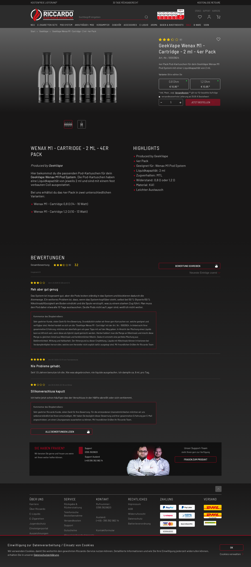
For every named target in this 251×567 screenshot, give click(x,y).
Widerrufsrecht (137, 513)
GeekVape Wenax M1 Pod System (53, 177)
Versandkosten (182, 92)
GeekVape (56, 165)
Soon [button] (206, 25)
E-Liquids (34, 513)
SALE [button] (188, 25)
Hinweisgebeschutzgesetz (79, 534)
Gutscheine (70, 530)
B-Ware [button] (197, 25)
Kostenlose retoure (208, 2)
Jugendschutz (37, 523)
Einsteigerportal (38, 528)
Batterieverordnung (139, 523)
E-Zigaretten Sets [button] (47, 25)
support (206, 11)
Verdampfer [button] (103, 25)
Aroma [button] (154, 25)
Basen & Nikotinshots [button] (172, 25)
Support (68, 525)
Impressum (134, 503)
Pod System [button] (66, 25)
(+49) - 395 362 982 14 (107, 520)
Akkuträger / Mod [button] (84, 25)
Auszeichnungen (38, 533)
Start (33, 31)
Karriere (216, 11)
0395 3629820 (103, 507)
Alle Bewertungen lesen (67, 431)
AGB (130, 508)
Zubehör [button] (116, 25)
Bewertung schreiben (196, 266)
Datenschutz (135, 518)
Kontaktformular (105, 530)
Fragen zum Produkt (195, 459)
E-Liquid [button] (144, 25)
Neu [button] (33, 25)
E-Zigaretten (36, 518)
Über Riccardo (37, 508)
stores (198, 11)
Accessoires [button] (130, 25)
